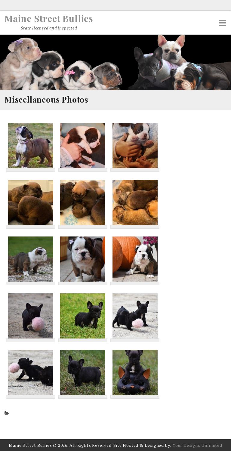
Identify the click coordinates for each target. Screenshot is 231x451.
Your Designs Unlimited (197, 445)
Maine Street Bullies (49, 18)
